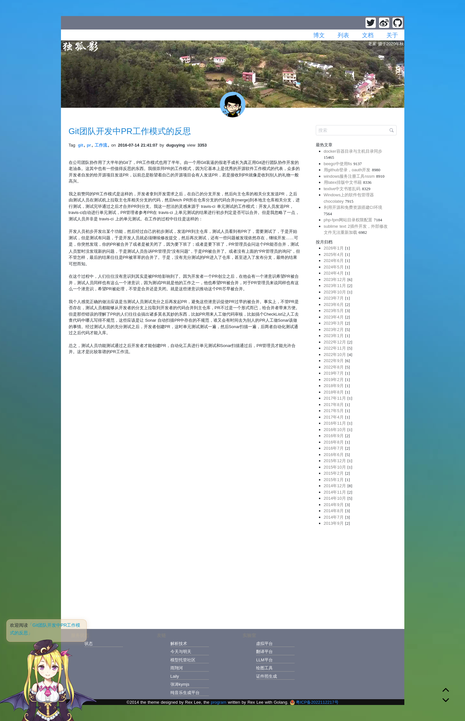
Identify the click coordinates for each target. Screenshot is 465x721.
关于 (392, 35)
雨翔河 (176, 668)
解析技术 (178, 643)
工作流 (101, 145)
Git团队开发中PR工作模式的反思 (130, 131)
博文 (319, 35)
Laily (174, 676)
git (80, 145)
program (218, 702)
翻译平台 (264, 651)
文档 (368, 35)
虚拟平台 (264, 643)
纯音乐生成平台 (185, 692)
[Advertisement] (356, 575)
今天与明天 (180, 651)
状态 (88, 643)
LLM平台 (264, 659)
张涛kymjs (179, 684)
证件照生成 (266, 676)
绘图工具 (264, 668)
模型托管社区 (182, 659)
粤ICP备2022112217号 (314, 702)
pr (89, 145)
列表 (343, 35)
